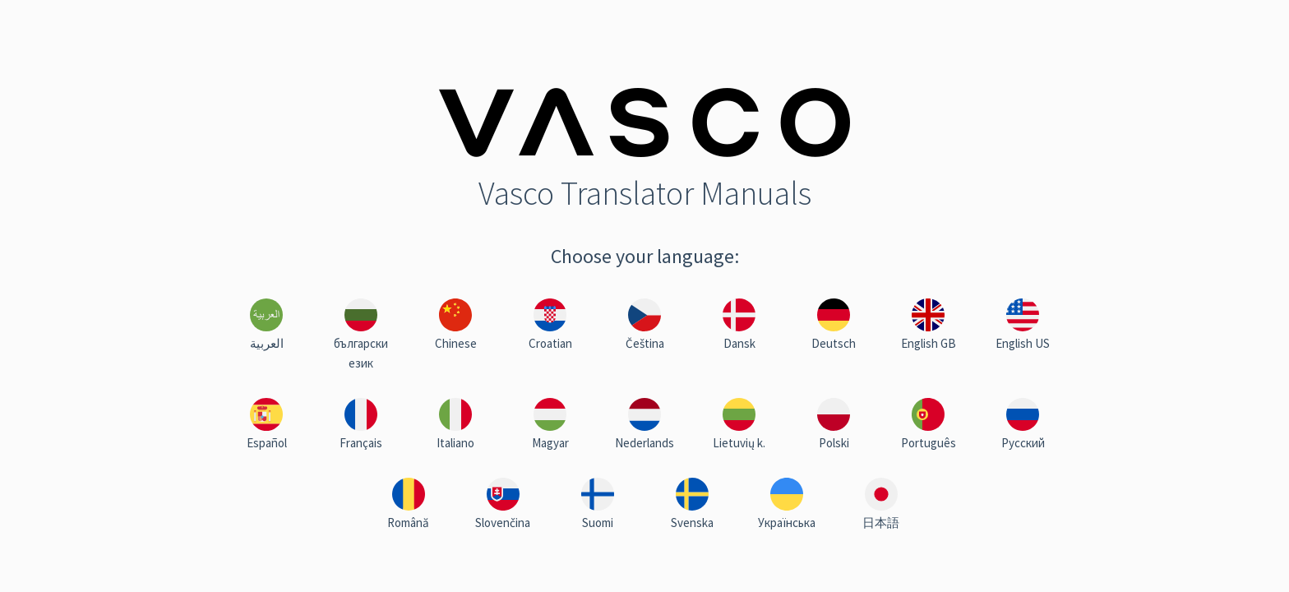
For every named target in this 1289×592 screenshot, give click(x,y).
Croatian (550, 343)
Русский (1023, 443)
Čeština (645, 343)
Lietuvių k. (739, 443)
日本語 (880, 522)
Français (361, 443)
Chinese (456, 343)
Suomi (597, 522)
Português (928, 443)
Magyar (550, 443)
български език (361, 353)
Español (267, 443)
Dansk (739, 343)
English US (1023, 343)
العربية (267, 343)
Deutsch (833, 343)
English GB (928, 343)
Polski (834, 443)
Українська (786, 522)
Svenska (692, 522)
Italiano (455, 443)
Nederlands (644, 443)
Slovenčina (502, 522)
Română (408, 522)
